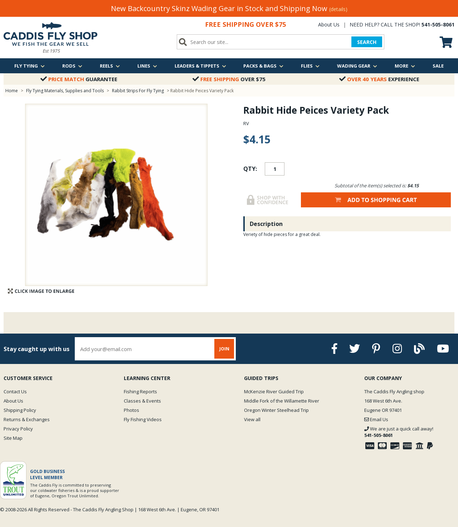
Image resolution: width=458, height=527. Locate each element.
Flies (310, 66)
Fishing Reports (140, 391)
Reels (110, 66)
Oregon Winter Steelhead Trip (276, 410)
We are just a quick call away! (398, 431)
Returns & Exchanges (27, 419)
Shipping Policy (20, 410)
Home (11, 91)
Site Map (13, 438)
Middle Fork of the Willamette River (281, 401)
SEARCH (366, 42)
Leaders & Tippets (200, 66)
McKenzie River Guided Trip (274, 391)
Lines (147, 66)
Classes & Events (142, 401)
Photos (131, 410)
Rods (72, 66)
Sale (438, 66)
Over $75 (229, 79)
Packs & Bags (263, 66)
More (405, 66)
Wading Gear (357, 66)
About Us (329, 24)
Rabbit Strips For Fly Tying (138, 91)
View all (252, 419)
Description (266, 224)
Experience (379, 79)
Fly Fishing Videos (143, 419)
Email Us (376, 419)
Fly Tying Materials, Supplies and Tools (65, 91)
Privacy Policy (18, 428)
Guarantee (78, 79)
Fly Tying (29, 66)
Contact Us (15, 391)
